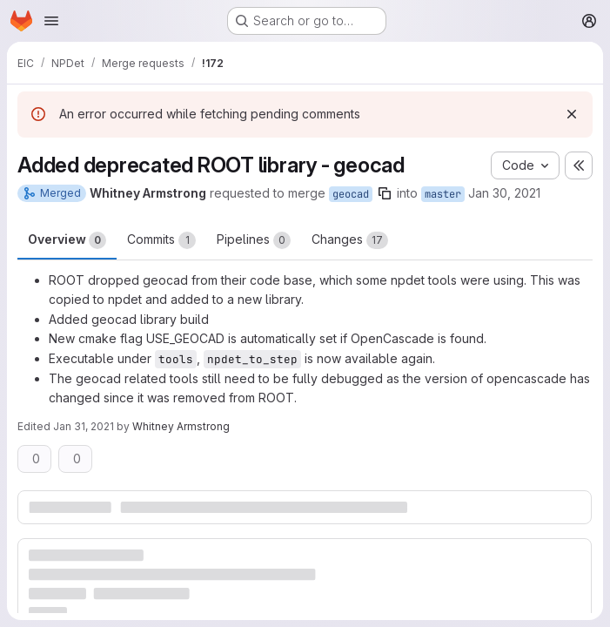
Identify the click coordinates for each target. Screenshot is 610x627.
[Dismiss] (571, 114)
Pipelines (254, 240)
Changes (350, 240)
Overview (67, 240)
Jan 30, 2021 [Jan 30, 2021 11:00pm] (504, 192)
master (443, 194)
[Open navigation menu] (51, 21)
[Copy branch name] (384, 193)
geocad (350, 194)
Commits (161, 240)
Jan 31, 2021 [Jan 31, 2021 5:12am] (83, 426)
